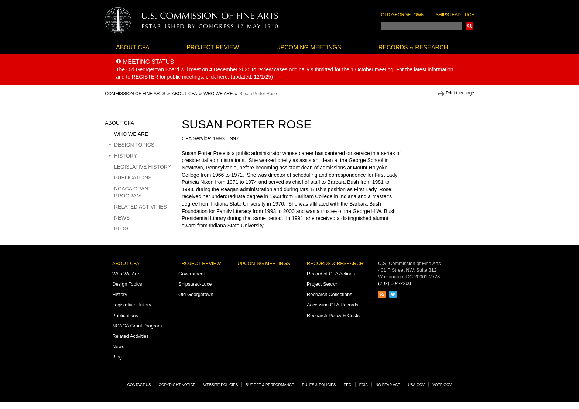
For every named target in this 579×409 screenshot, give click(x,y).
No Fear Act (388, 385)
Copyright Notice (177, 385)
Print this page (460, 93)
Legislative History (142, 167)
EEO (348, 385)
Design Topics (134, 145)
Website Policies (220, 385)
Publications (133, 178)
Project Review (212, 47)
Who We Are (131, 134)
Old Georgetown (402, 14)
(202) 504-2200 (394, 283)
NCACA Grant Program (132, 192)
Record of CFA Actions (331, 273)
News (122, 218)
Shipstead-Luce (455, 14)
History (125, 156)
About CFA (132, 47)
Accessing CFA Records (332, 304)
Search (469, 26)
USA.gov (416, 385)
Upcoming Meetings (308, 47)
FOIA (363, 385)
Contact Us (139, 385)
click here (217, 77)
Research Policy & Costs (333, 315)
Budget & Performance (270, 385)
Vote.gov (442, 385)
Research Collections (329, 294)
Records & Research (413, 47)
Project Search (322, 284)
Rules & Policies (319, 385)
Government (191, 273)
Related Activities (140, 207)
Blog (121, 228)
